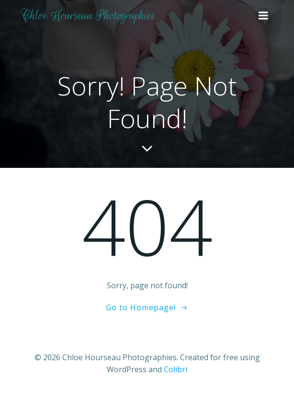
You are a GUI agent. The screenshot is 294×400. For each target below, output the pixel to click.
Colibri (175, 369)
